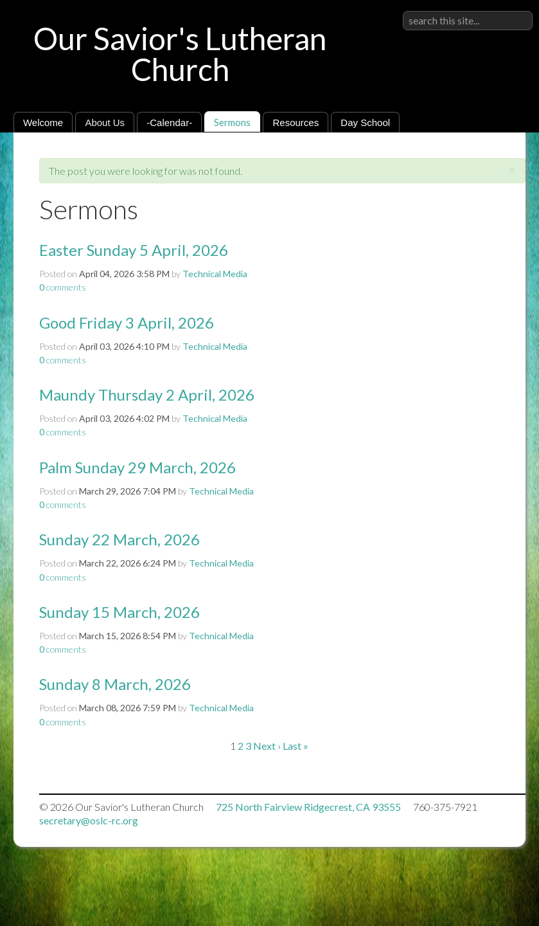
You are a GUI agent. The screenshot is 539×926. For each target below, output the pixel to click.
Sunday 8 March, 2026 (115, 684)
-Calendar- (169, 122)
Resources (295, 122)
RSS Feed (491, 162)
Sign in (518, 11)
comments (62, 287)
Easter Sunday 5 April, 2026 (133, 250)
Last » (295, 746)
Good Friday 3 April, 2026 (126, 322)
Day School (365, 122)
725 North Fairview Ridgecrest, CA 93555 (308, 807)
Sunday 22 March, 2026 (119, 539)
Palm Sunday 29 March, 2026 (137, 467)
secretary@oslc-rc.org (88, 820)
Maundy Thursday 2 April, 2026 (146, 394)
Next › (267, 746)
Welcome (43, 122)
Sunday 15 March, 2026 (119, 612)
